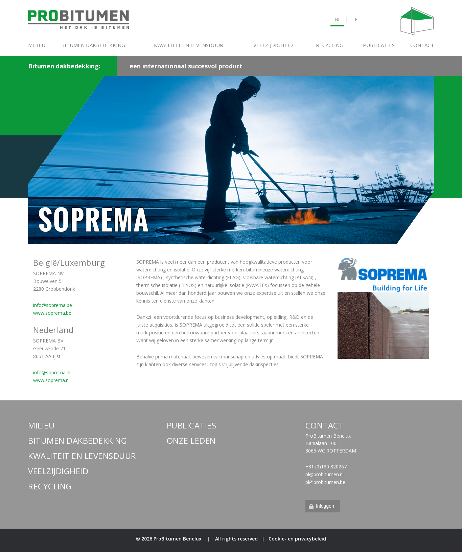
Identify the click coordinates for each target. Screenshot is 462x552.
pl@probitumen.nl (324, 474)
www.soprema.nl (51, 380)
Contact (422, 45)
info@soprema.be (52, 305)
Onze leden (191, 440)
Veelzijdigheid (273, 45)
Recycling (329, 45)
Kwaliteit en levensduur (188, 45)
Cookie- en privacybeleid (297, 538)
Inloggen (321, 506)
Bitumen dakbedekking (93, 45)
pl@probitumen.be (325, 482)
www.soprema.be (52, 313)
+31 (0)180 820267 (326, 466)
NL (337, 19)
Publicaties (379, 45)
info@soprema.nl (51, 372)
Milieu (36, 45)
